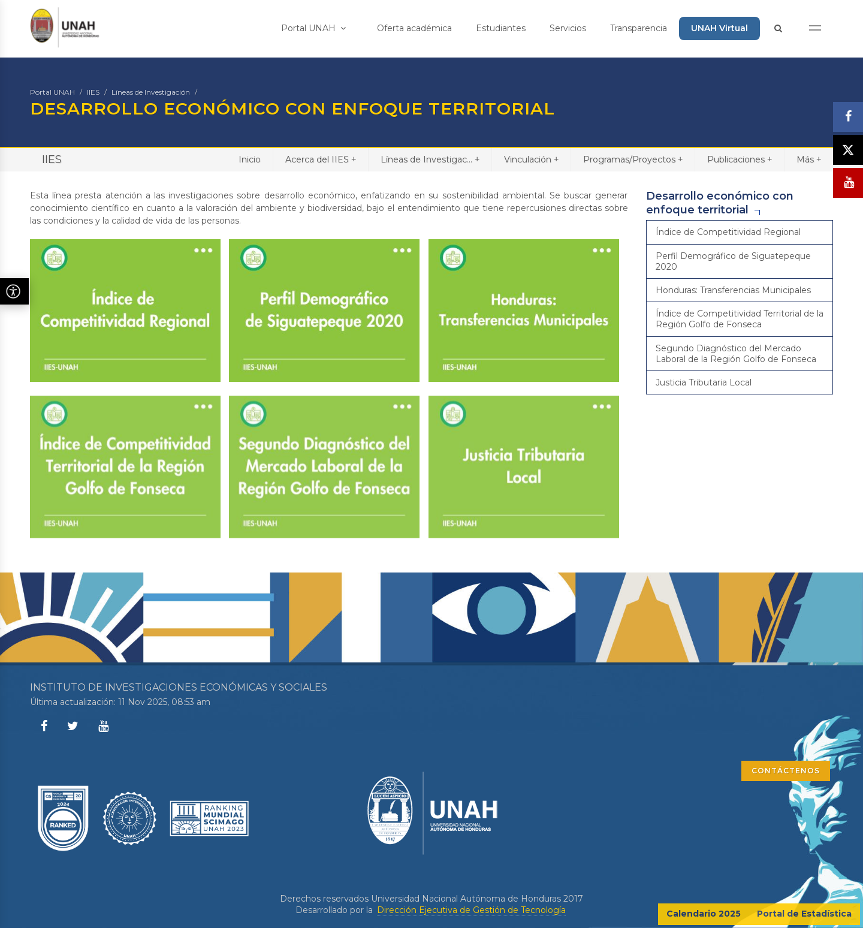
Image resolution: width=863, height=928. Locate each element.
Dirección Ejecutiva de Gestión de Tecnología (471, 910)
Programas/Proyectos (633, 159)
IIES (93, 92)
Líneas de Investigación (150, 92)
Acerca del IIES (320, 159)
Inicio (250, 159)
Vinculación (531, 159)
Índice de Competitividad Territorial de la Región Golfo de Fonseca (739, 319)
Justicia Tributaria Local (704, 382)
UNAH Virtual (719, 28)
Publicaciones (739, 159)
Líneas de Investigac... (430, 159)
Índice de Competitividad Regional (728, 232)
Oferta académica (414, 28)
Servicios (568, 28)
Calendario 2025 (703, 913)
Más (808, 159)
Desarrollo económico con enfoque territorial (719, 202)
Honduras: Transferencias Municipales (733, 290)
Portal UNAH (313, 28)
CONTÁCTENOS (786, 770)
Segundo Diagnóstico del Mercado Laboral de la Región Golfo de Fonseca (736, 353)
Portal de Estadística (804, 913)
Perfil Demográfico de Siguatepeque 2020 (733, 261)
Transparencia (638, 28)
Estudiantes (501, 28)
